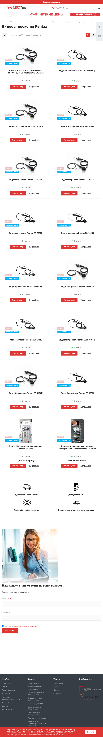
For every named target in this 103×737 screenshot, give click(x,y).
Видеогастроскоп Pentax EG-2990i (77, 180)
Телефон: (6, 612)
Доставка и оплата (9, 690)
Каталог (31, 679)
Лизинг (56, 690)
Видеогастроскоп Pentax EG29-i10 (77, 286)
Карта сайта (7, 709)
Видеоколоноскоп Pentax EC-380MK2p (77, 70)
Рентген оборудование (37, 718)
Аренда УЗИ (58, 683)
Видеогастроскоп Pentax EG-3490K (77, 126)
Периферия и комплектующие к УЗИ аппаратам (37, 724)
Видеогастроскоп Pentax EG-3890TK (26, 126)
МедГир (5, 679)
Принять (90, 732)
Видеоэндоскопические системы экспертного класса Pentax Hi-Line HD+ (77, 447)
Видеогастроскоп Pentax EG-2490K (25, 233)
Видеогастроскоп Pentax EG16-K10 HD (77, 340)
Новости (5, 703)
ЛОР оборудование (35, 704)
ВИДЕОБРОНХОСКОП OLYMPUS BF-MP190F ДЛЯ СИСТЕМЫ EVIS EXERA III (25, 71)
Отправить (10, 631)
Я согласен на (21, 626)
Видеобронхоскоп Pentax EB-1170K (26, 286)
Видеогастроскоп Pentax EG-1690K (77, 233)
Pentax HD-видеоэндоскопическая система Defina (25, 447)
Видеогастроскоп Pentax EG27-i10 (25, 340)
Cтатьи (5, 706)
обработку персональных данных (26, 626)
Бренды (5, 687)
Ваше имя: (6, 599)
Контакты (6, 694)
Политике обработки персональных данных (46, 735)
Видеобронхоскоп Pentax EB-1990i (77, 393)
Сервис (56, 687)
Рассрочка (57, 694)
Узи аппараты (33, 683)
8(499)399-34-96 (61, 8)
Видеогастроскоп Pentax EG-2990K (25, 180)
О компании (6, 683)
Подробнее (34, 86)
